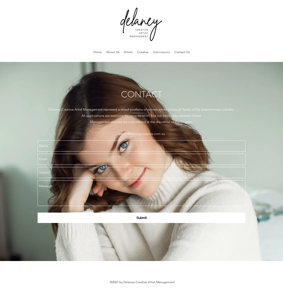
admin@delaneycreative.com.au (141, 134)
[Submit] (141, 218)
